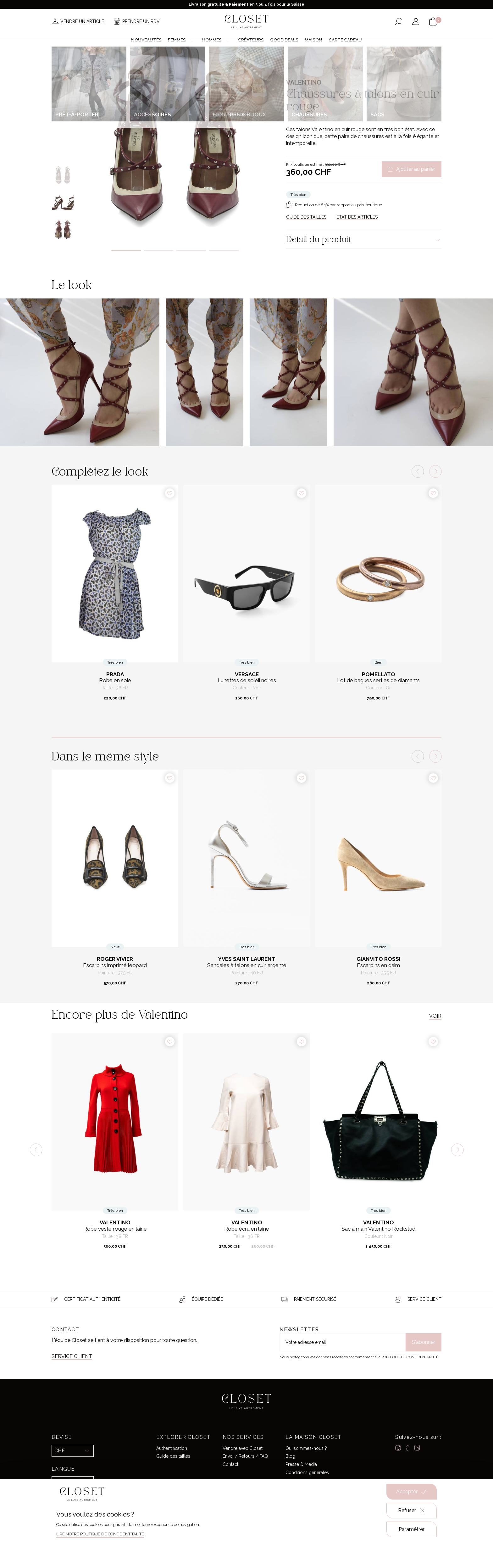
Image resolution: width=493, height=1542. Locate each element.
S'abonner (423, 1342)
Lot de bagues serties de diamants (378, 680)
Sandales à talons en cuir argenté (246, 965)
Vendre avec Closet (243, 1448)
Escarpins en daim (378, 965)
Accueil (293, 67)
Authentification (171, 1448)
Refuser (411, 1510)
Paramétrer (411, 1529)
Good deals (284, 40)
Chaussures (335, 67)
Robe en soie (115, 680)
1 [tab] (126, 250)
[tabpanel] (175, 144)
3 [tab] (191, 250)
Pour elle (312, 67)
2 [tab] (159, 250)
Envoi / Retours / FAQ (245, 1456)
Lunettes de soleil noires (247, 680)
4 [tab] (224, 250)
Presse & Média (301, 1464)
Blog (290, 1456)
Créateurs (251, 40)
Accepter (411, 1492)
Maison (313, 40)
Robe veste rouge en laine (115, 1229)
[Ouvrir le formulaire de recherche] (398, 21)
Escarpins (358, 67)
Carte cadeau (345, 40)
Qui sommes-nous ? (306, 1448)
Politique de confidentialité (409, 1357)
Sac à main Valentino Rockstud (378, 1229)
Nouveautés (146, 40)
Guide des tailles (173, 1456)
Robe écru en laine (246, 1229)
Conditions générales (307, 1472)
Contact (230, 1464)
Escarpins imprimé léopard (115, 965)
